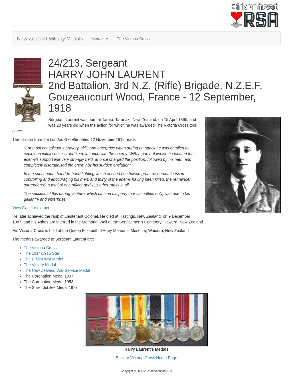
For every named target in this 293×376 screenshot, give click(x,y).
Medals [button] (100, 38)
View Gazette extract (31, 208)
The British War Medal (43, 259)
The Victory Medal (40, 264)
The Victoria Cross (133, 38)
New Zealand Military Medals (50, 39)
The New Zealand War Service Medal (57, 270)
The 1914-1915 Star (42, 253)
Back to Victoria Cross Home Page (146, 358)
